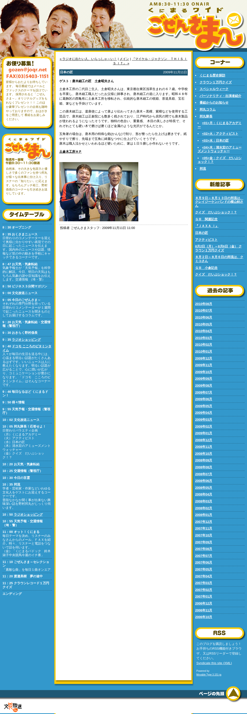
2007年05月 (203, 569)
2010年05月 (203, 324)
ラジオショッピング (26, 339)
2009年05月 (203, 406)
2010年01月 (203, 351)
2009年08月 (203, 385)
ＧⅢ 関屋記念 (206, 219)
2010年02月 (203, 344)
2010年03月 (203, 338)
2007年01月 (203, 596)
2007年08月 (203, 549)
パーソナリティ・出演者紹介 (220, 96)
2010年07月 (203, 310)
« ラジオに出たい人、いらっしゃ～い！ (88, 59)
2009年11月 (203, 365)
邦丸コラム (208, 109)
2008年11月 (203, 447)
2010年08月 (203, 304)
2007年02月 (203, 590)
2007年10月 (203, 535)
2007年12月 (203, 522)
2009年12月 (203, 358)
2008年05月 (203, 487)
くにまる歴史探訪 (212, 75)
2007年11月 (203, 528)
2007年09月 (203, 542)
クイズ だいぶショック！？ (216, 212)
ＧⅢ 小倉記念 (206, 268)
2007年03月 (203, 583)
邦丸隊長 (206, 116)
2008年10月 (203, 453)
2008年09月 (203, 460)
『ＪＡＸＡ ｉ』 (207, 226)
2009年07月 (203, 392)
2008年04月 (203, 494)
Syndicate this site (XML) (214, 663)
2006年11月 (203, 610)
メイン (124, 59)
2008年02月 (203, 508)
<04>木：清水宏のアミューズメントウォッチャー (220, 149)
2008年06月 (203, 481)
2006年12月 (203, 603)
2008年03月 (203, 501)
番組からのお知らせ (214, 102)
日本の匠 (201, 233)
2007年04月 (203, 576)
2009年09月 (203, 378)
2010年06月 (203, 317)
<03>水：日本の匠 (215, 140)
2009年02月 (203, 426)
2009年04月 (203, 412)
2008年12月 (203, 440)
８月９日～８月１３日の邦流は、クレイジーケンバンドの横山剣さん (219, 201)
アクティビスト (206, 240)
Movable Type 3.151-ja (208, 674)
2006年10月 (203, 617)
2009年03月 (203, 419)
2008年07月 (203, 474)
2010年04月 (203, 331)
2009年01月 (203, 433)
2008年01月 (203, 515)
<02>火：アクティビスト (220, 133)
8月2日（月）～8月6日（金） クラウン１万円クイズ (218, 248)
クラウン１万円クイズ (216, 82)
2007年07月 (203, 556)
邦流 (203, 168)
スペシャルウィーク (214, 89)
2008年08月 (203, 467)
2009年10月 (203, 372)
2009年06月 (203, 399)
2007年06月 (203, 562)
